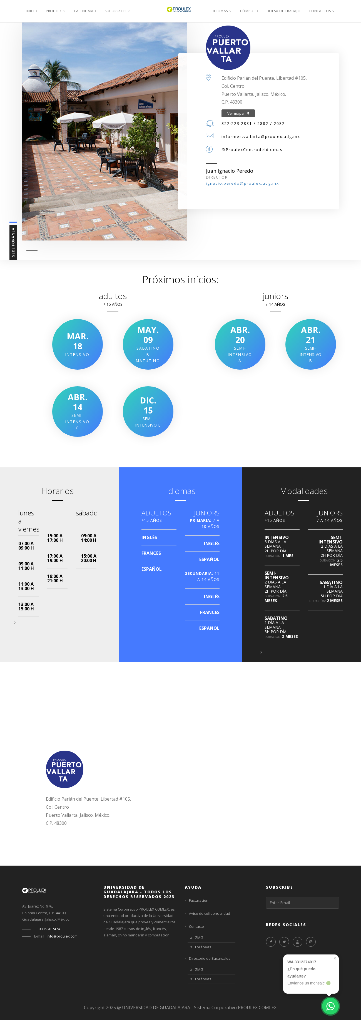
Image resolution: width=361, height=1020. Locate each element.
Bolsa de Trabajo (284, 11)
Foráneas (200, 947)
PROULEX (54, 11)
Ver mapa (238, 113)
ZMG (196, 938)
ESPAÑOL (151, 569)
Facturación (196, 900)
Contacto (194, 926)
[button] (15, 623)
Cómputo (249, 11)
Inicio (32, 11)
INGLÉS (149, 537)
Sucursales (115, 11)
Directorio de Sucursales (207, 958)
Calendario (85, 11)
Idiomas (220, 11)
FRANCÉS (151, 553)
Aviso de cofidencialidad (207, 913)
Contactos (320, 11)
